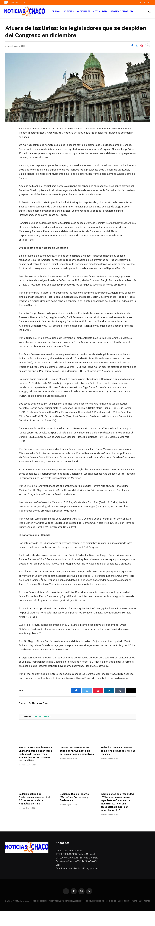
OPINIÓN (56, 11)
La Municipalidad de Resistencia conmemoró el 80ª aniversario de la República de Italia (34, 799)
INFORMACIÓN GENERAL (122, 11)
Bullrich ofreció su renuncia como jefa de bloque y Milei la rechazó (118, 750)
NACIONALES (83, 11)
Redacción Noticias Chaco (34, 703)
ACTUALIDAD (100, 11)
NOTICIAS (68, 11)
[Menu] (6, 2)
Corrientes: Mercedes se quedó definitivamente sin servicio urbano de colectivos (77, 750)
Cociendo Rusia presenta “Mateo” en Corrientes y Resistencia (74, 797)
